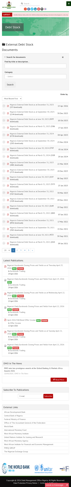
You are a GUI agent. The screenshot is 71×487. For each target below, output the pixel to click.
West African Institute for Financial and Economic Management (28, 444)
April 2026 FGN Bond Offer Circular (21, 320)
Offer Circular (15, 323)
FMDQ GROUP (9, 448)
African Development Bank (14, 412)
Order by (64, 94)
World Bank (8, 426)
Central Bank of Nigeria (13, 415)
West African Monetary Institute (16, 433)
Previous (5, 468)
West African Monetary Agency (16, 441)
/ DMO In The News (20, 373)
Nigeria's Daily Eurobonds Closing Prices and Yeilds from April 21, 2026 (35, 344)
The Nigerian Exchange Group (16, 451)
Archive (43, 483)
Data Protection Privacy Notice (25, 483)
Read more (58, 379)
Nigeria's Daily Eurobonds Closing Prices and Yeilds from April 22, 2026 (35, 306)
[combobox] (35, 76)
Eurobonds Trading (17, 271)
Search (10, 84)
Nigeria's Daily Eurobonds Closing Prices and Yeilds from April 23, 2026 (35, 279)
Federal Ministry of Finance (15, 419)
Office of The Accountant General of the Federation (24, 423)
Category (8, 72)
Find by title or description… (17, 61)
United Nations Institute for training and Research (23, 437)
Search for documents (16, 57)
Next (65, 468)
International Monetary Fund (15, 430)
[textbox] (35, 76)
